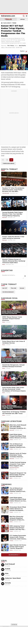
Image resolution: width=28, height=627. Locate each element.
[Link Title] (2, 23)
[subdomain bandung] (8, 19)
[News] (3, 322)
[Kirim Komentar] (25, 276)
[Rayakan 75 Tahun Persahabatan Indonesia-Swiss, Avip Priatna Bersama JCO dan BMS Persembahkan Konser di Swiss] (14, 179)
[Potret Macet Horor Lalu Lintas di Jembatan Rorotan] (14, 332)
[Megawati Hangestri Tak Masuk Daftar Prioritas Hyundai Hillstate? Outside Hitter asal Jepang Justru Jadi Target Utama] (5, 475)
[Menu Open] (26, 16)
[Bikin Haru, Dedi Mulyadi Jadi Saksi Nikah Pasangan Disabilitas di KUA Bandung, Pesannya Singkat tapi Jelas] (5, 427)
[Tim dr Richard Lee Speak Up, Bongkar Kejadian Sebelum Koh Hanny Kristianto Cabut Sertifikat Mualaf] (5, 446)
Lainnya (22, 19)
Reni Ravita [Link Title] (22, 45)
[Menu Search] (23, 16)
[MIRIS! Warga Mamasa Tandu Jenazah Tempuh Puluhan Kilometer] (14, 308)
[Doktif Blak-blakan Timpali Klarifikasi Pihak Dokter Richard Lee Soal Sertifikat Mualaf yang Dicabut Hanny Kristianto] (5, 437)
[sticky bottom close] (14, 624)
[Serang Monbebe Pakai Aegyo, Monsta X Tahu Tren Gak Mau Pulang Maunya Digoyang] (14, 203)
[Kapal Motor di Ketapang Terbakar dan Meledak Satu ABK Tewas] (14, 402)
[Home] (8, 16)
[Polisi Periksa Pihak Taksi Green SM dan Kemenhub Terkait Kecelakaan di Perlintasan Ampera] (14, 378)
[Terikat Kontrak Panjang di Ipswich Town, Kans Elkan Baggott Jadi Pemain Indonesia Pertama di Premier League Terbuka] (5, 465)
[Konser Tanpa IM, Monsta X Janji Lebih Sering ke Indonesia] (14, 227)
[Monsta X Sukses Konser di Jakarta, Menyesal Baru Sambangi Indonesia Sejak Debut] (14, 250)
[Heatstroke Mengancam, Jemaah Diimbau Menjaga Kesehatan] (14, 356)
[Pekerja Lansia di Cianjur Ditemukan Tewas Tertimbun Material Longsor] (5, 456)
